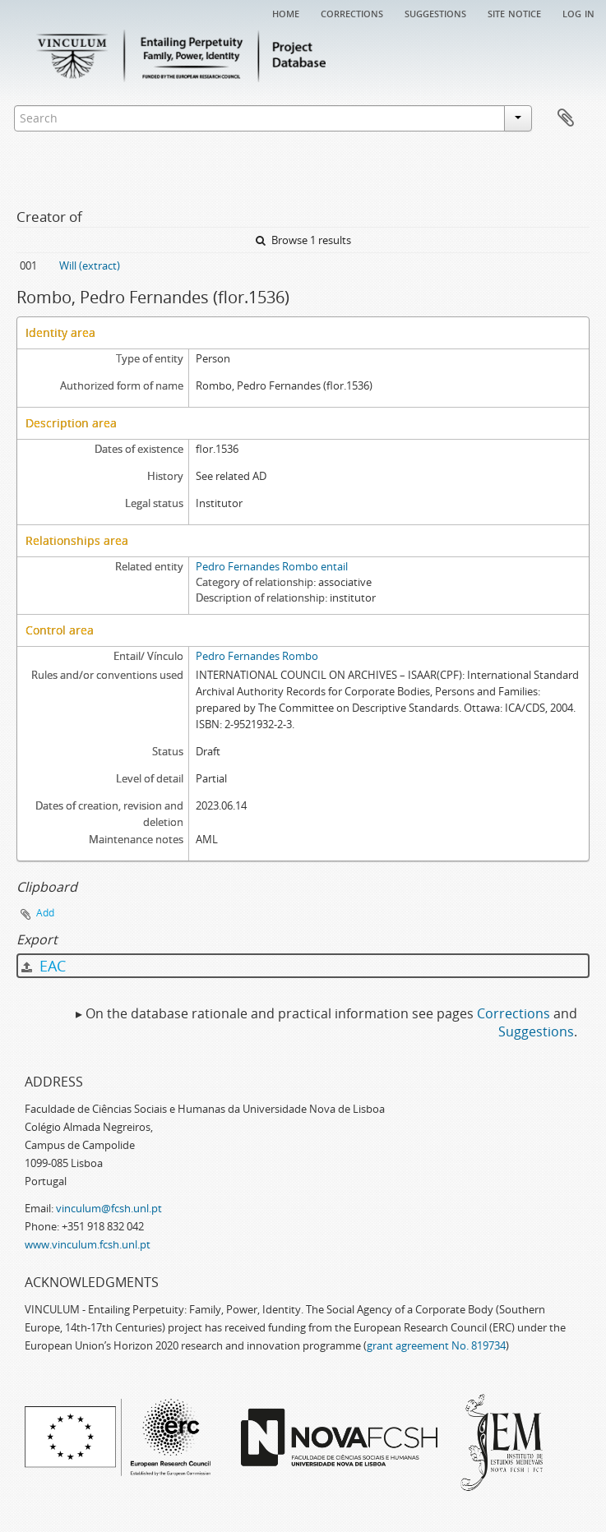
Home (285, 12)
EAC (43, 966)
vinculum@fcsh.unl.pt (109, 1208)
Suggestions (435, 12)
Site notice (514, 12)
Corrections (352, 12)
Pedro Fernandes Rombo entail (272, 566)
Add (45, 913)
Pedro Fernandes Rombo (257, 655)
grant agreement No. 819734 (436, 1345)
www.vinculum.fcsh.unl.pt (87, 1244)
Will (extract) (89, 265)
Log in (578, 12)
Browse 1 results (303, 240)
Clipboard (565, 118)
